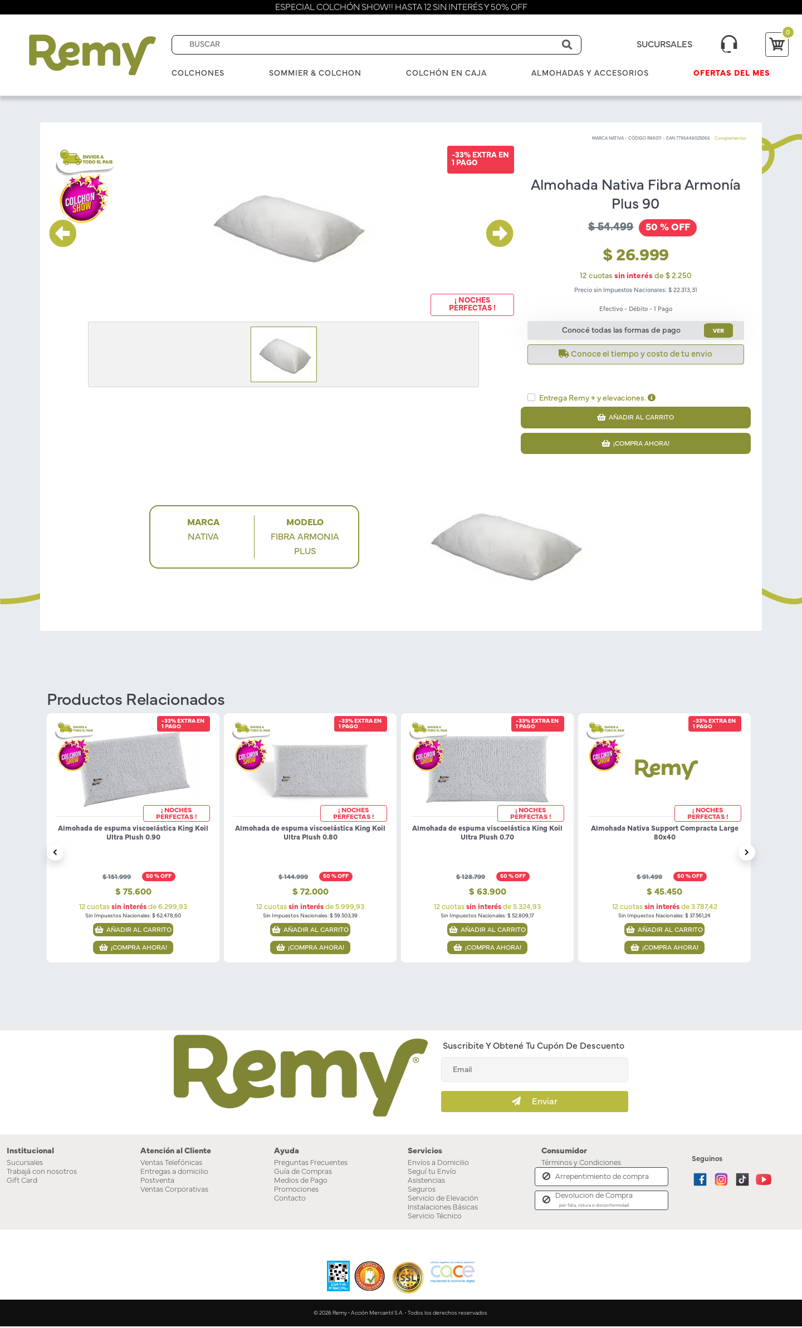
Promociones (296, 1191)
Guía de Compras (303, 1173)
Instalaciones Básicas (443, 1209)
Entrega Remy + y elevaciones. (597, 398)
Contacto (290, 1200)
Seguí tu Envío (432, 1173)
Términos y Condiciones (581, 1164)
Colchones (198, 73)
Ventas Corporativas (174, 1191)
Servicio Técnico (435, 1218)
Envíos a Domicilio (438, 1164)
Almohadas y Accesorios (590, 73)
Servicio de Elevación (443, 1200)
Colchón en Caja (446, 73)
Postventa (157, 1182)
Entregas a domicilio (174, 1173)
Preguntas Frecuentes (311, 1164)
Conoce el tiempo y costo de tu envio (635, 353)
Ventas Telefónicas (171, 1164)
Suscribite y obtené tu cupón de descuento (533, 1048)
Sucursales (25, 1164)
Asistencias (426, 1182)
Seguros (422, 1191)
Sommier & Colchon (315, 73)
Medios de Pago (300, 1182)
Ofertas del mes (731, 73)
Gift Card (22, 1182)
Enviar (535, 1103)
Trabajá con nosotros (42, 1173)
